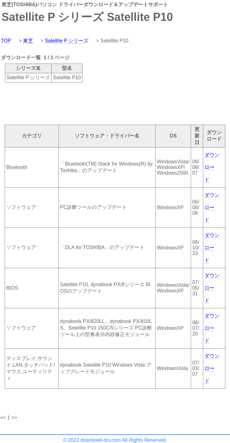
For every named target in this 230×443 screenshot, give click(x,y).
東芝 (28, 40)
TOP (6, 40)
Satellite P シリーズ (66, 40)
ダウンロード (211, 167)
